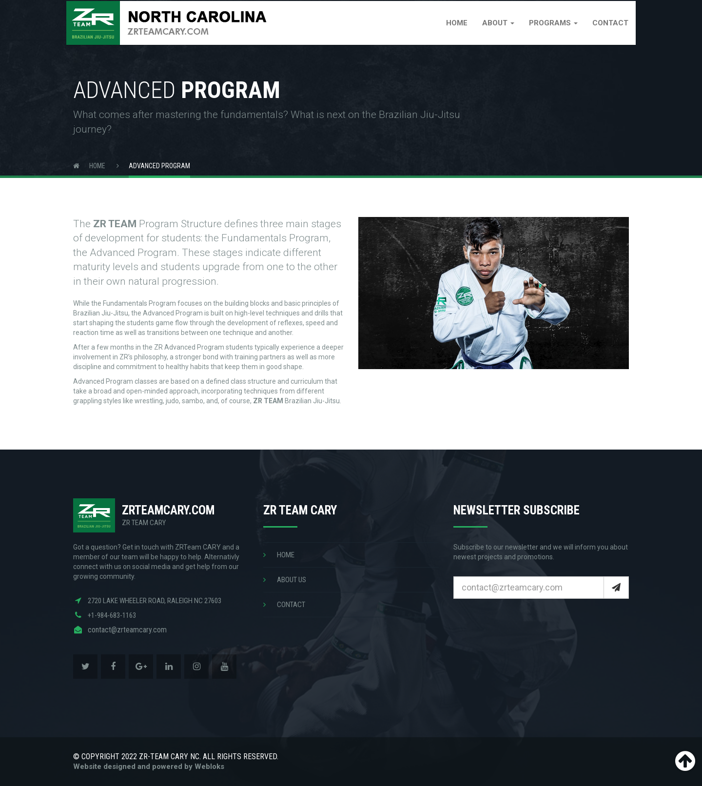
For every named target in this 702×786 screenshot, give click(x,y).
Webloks (209, 766)
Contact (603, 31)
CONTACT (284, 604)
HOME (278, 554)
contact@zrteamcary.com (127, 629)
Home (450, 31)
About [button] (491, 31)
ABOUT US (284, 579)
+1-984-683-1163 (112, 615)
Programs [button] (546, 31)
